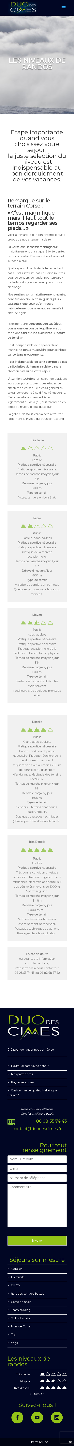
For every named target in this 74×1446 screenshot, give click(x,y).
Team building (20, 1310)
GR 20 (15, 1285)
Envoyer (37, 1240)
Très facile (23, 1374)
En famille (18, 1277)
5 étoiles (16, 1269)
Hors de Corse (21, 1326)
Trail (13, 1334)
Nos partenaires (22, 1074)
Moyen (25, 1381)
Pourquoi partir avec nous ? (30, 1066)
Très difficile (22, 1388)
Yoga (14, 1343)
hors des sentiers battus (27, 1293)
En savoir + (37, 1394)
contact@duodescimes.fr (37, 1128)
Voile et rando (20, 1318)
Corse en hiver (21, 1302)
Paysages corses (22, 1082)
